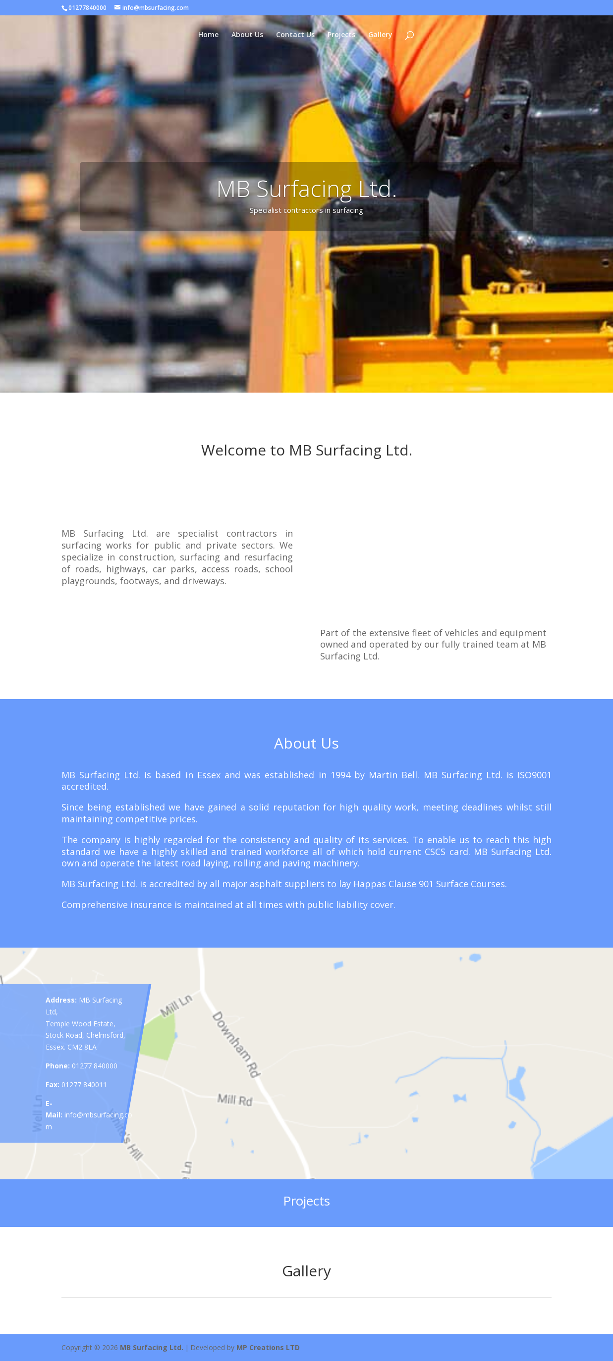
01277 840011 (84, 1084)
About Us (247, 35)
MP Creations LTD (268, 1347)
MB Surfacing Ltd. (151, 1347)
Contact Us (295, 35)
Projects (341, 35)
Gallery (380, 35)
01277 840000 (94, 1065)
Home (208, 35)
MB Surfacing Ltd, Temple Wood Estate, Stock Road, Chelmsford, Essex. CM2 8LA (85, 1023)
